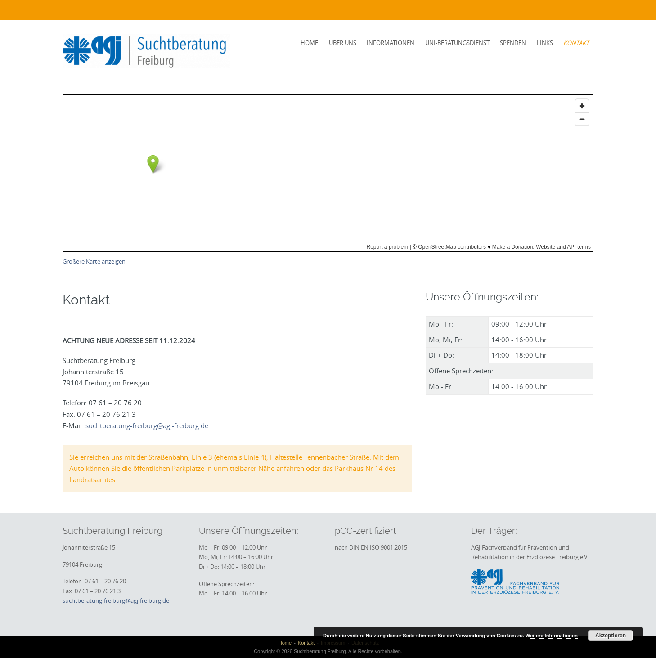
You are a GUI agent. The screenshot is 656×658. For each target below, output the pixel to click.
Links (545, 43)
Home (309, 43)
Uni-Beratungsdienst (457, 43)
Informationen (390, 43)
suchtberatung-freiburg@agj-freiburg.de (146, 425)
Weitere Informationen (552, 635)
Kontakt (576, 43)
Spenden (513, 43)
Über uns (342, 43)
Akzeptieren (610, 635)
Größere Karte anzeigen (94, 261)
